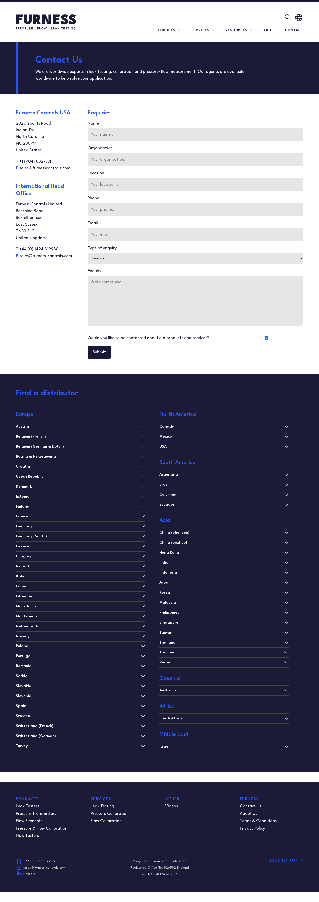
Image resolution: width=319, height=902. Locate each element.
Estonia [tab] (23, 497)
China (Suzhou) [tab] (173, 543)
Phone (95, 198)
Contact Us (250, 806)
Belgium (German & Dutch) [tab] (40, 447)
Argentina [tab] (169, 475)
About (269, 30)
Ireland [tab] (22, 566)
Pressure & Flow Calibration (41, 828)
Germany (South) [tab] (31, 536)
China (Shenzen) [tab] (174, 533)
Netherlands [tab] (27, 626)
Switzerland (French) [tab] (34, 726)
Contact (294, 30)
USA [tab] (163, 447)
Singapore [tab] (169, 623)
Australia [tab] (168, 690)
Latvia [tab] (22, 586)
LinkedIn (29, 874)
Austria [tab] (22, 427)
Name (95, 123)
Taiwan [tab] (166, 633)
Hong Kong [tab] (169, 553)
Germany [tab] (24, 526)
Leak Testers (27, 806)
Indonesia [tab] (168, 573)
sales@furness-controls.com (44, 867)
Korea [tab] (165, 593)
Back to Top (283, 861)
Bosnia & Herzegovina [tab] (36, 457)
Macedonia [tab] (26, 606)
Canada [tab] (167, 427)
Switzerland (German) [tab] (36, 736)
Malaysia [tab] (168, 603)
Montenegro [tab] (27, 616)
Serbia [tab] (22, 676)
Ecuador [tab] (167, 505)
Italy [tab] (20, 576)
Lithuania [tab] (24, 596)
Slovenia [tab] (23, 696)
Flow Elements (29, 821)
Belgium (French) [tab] (31, 437)
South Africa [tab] (171, 718)
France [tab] (22, 516)
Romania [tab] (24, 666)
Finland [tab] (22, 507)
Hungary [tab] (23, 556)
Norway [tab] (23, 636)
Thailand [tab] (168, 642)
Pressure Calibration (110, 814)
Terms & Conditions (258, 821)
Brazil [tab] (165, 485)
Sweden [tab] (23, 716)
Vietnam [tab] (167, 662)
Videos (171, 806)
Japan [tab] (165, 583)
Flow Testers (27, 836)
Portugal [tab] (24, 656)
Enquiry (96, 271)
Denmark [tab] (24, 487)
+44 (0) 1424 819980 (39, 861)
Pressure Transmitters (36, 814)
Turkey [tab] (22, 746)
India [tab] (164, 563)
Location (98, 173)
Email (95, 223)
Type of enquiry (104, 248)
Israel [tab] (164, 747)
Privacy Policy (252, 828)
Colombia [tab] (168, 495)
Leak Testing (102, 806)
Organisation (102, 148)
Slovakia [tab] (23, 686)
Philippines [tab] (169, 613)
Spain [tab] (21, 706)
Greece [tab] (22, 546)
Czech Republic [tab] (29, 477)
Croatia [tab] (23, 467)
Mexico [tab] (166, 437)
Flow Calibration (106, 821)
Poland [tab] (22, 646)
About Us (248, 814)
